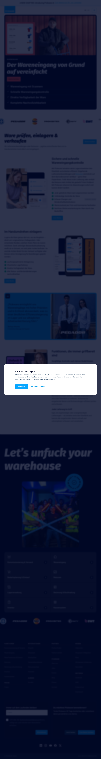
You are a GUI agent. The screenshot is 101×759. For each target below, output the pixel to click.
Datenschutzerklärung (47, 379)
